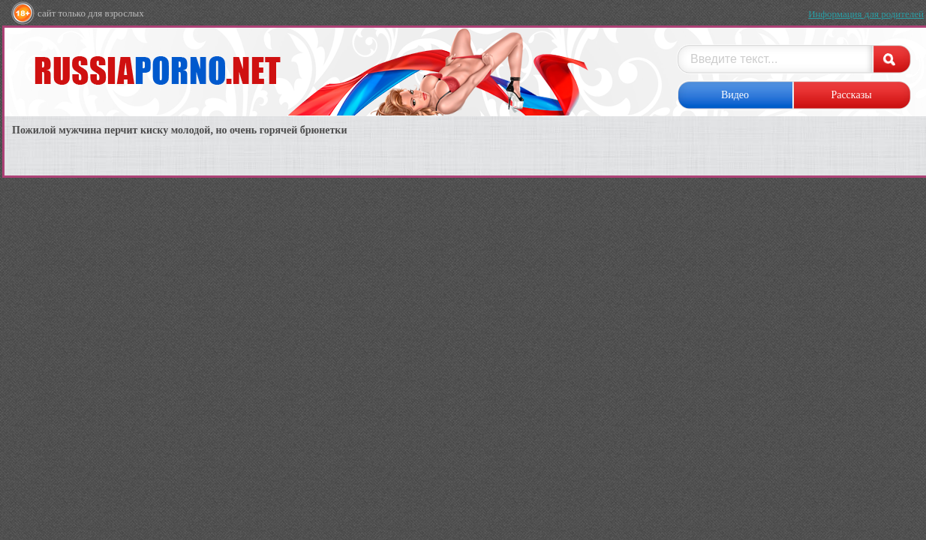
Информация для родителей (866, 14)
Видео (735, 94)
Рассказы (851, 94)
